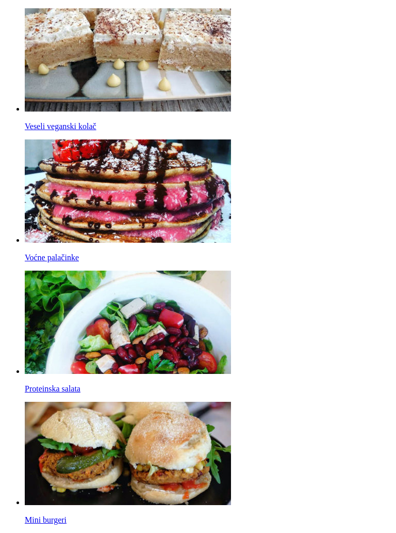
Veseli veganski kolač (60, 126)
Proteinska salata (52, 388)
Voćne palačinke (52, 257)
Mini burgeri (46, 519)
